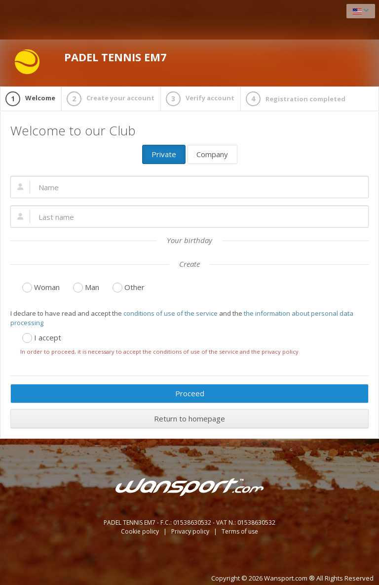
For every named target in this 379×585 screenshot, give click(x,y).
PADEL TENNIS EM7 (91, 61)
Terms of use (240, 531)
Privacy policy (191, 531)
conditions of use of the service (170, 313)
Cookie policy (140, 531)
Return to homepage (189, 418)
